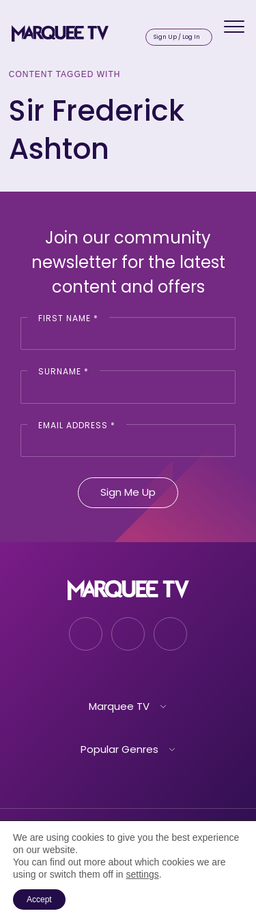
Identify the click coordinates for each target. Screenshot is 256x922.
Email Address (76, 425)
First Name (68, 318)
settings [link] (142, 874)
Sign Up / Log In (177, 37)
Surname (63, 371)
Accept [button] (39, 899)
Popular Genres (119, 749)
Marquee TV (119, 706)
